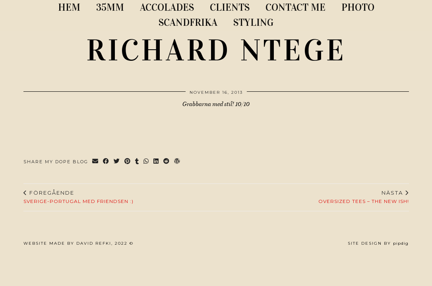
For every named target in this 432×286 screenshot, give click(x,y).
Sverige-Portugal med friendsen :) (78, 197)
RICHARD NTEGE (216, 50)
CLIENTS (230, 7)
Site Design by (378, 243)
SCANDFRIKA (188, 22)
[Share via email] (95, 162)
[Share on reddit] (166, 162)
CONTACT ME (295, 7)
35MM (110, 7)
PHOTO (357, 7)
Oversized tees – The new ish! (363, 197)
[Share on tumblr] (137, 162)
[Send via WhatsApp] (146, 162)
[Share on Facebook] (106, 162)
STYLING (253, 22)
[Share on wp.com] (177, 162)
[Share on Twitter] (117, 162)
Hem (69, 7)
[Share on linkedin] (156, 162)
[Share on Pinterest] (127, 162)
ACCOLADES (167, 7)
